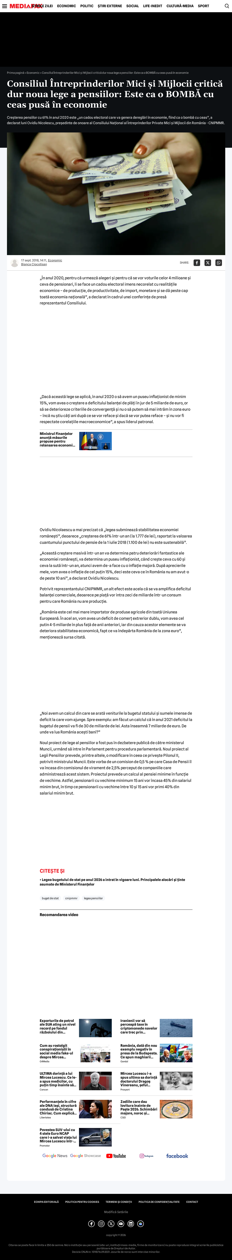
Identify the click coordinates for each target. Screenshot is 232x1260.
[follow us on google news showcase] (85, 1156)
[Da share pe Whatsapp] (218, 262)
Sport (203, 6)
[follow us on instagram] (146, 1156)
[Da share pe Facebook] (197, 262)
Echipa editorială (46, 1201)
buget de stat (50, 898)
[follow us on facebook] (177, 1156)
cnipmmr (71, 898)
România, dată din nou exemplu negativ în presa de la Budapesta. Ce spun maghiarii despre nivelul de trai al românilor (139, 1051)
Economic (66, 6)
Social (132, 6)
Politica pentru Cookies (82, 1201)
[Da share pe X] (208, 262)
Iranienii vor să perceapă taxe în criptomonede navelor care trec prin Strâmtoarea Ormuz (138, 1026)
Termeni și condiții (119, 1201)
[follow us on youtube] (116, 1156)
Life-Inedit (152, 6)
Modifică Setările (116, 1212)
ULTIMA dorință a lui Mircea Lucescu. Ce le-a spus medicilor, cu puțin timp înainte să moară (58, 1079)
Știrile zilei (42, 6)
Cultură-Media (180, 6)
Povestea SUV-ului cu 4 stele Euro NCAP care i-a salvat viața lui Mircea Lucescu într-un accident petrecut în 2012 (58, 1135)
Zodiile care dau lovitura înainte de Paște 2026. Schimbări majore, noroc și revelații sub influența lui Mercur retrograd (138, 1107)
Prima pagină (15, 72)
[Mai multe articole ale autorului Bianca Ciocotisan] (14, 262)
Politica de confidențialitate (159, 1201)
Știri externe (110, 6)
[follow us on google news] (55, 1156)
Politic (86, 6)
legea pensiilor (93, 898)
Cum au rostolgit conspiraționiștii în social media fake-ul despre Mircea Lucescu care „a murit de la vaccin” (58, 1051)
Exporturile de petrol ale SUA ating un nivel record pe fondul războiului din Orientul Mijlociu (58, 1026)
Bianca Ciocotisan (34, 264)
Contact (192, 1201)
